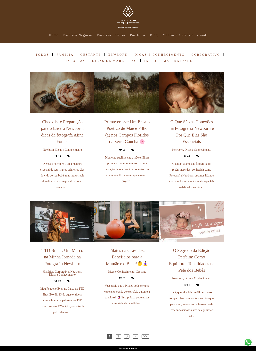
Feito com (128, 348)
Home (53, 35)
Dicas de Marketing (114, 60)
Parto (150, 60)
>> (145, 336)
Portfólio (137, 35)
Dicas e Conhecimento (160, 54)
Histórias (74, 60)
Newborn (118, 54)
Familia (65, 54)
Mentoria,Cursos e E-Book (185, 35)
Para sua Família (111, 35)
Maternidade (178, 60)
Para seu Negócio (77, 35)
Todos (42, 54)
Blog (154, 35)
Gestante (90, 54)
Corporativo (206, 54)
